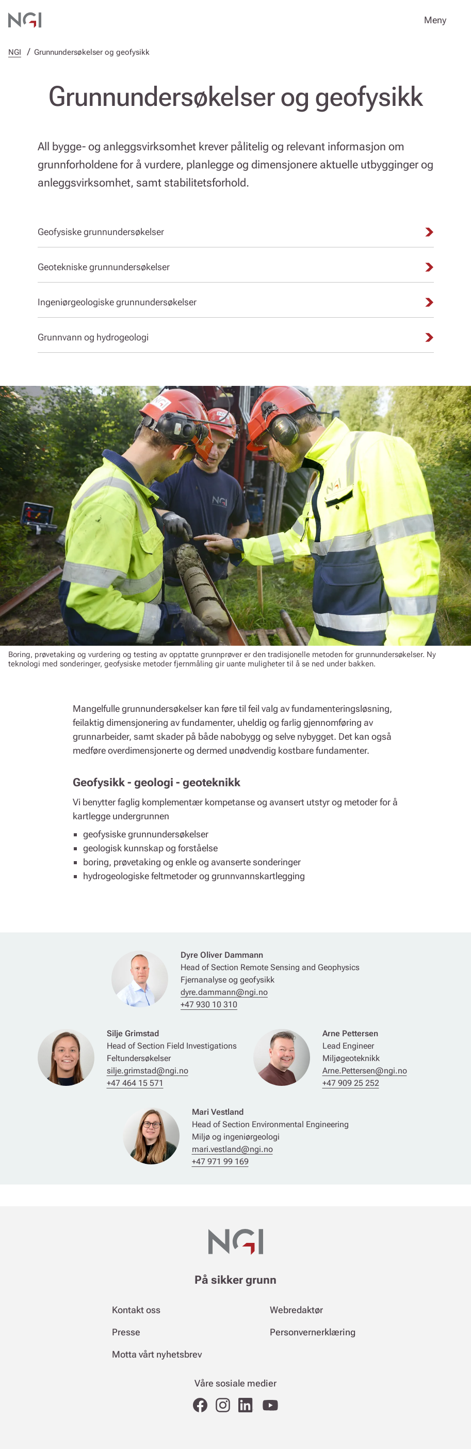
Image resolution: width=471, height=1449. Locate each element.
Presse (126, 1332)
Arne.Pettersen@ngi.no (364, 1071)
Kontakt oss (136, 1309)
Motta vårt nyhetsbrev (157, 1354)
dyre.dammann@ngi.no (224, 992)
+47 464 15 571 (135, 1083)
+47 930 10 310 (209, 1004)
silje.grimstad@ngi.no (147, 1071)
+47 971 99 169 (220, 1161)
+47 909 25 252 (350, 1083)
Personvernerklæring (312, 1332)
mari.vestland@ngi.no (232, 1149)
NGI (14, 52)
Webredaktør (296, 1309)
